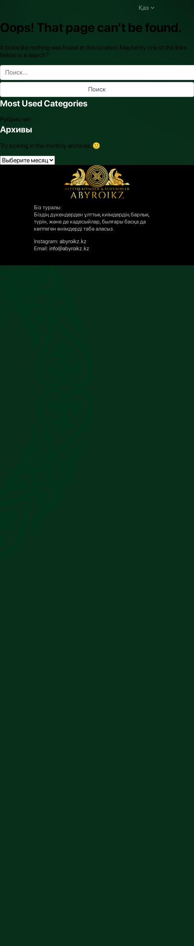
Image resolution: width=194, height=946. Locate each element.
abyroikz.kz (73, 241)
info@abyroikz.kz (69, 248)
